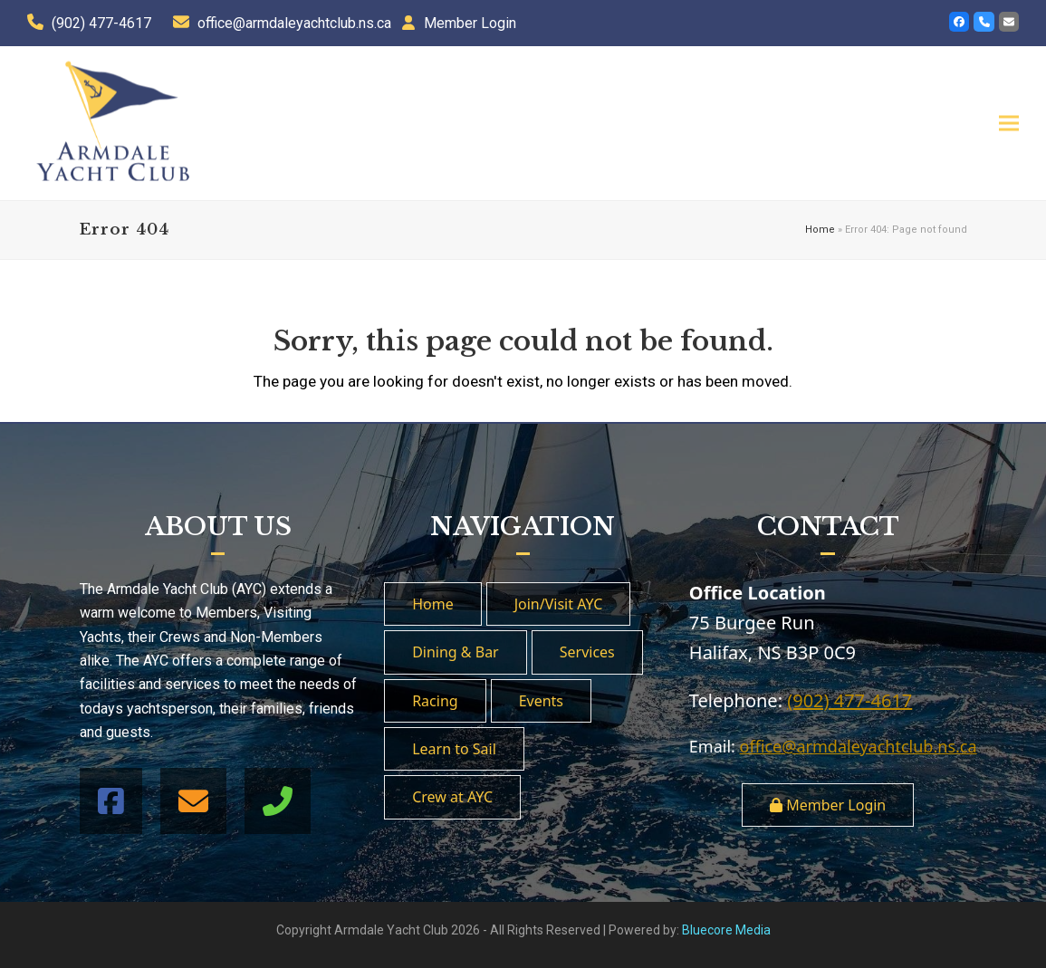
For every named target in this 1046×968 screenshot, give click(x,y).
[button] (1009, 122)
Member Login (470, 23)
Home (820, 229)
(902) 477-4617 (101, 23)
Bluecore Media (726, 930)
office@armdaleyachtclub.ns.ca (294, 23)
